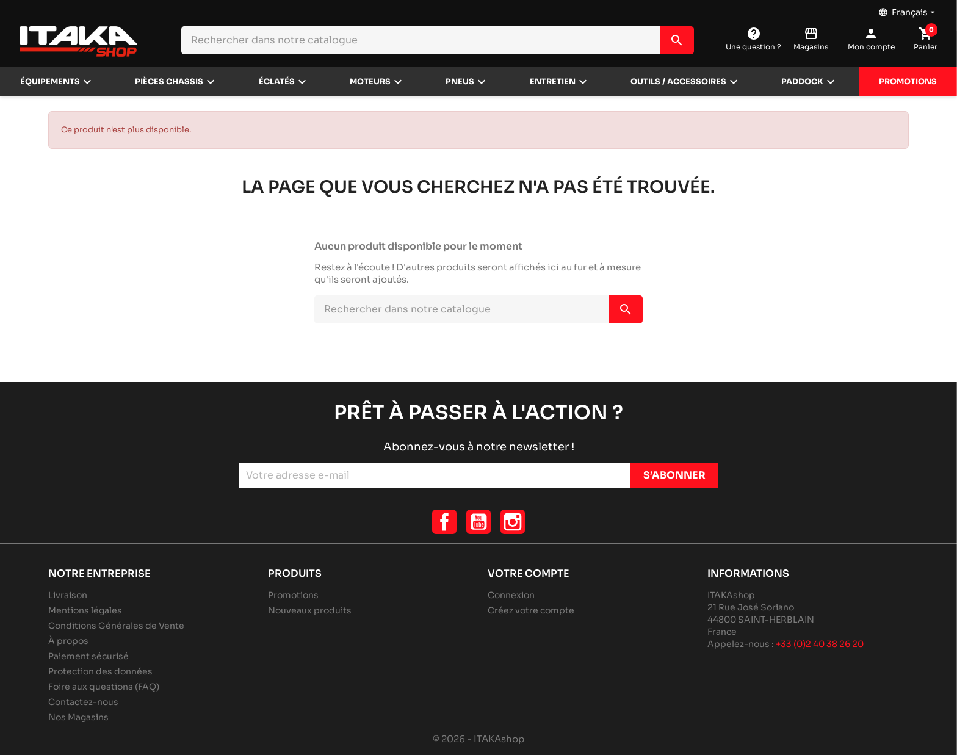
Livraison (67, 595)
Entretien (553, 82)
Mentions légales (85, 610)
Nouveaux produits (310, 610)
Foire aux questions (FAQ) (103, 686)
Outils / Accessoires (678, 82)
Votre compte (528, 573)
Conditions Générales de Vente (116, 625)
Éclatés (277, 82)
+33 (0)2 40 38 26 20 (820, 643)
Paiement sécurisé (88, 656)
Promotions (908, 82)
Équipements (50, 82)
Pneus (460, 82)
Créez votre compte (531, 610)
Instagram (512, 522)
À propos (68, 640)
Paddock (802, 82)
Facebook (444, 522)
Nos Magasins (78, 717)
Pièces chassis (169, 82)
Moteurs (370, 82)
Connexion (511, 595)
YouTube (478, 522)
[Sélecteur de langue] (907, 9)
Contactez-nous (83, 701)
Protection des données (100, 671)
